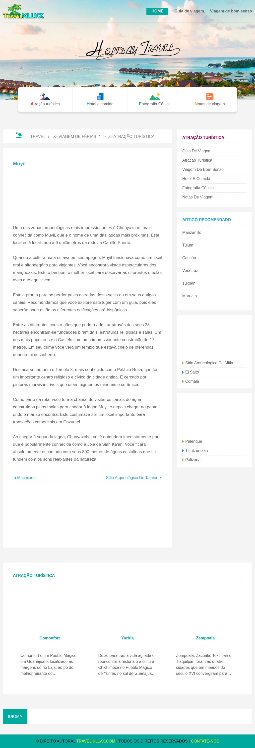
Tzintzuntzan (196, 450)
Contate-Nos (205, 741)
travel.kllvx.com (95, 741)
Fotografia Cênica (198, 188)
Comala (192, 381)
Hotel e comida (196, 179)
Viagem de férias (77, 136)
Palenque (193, 441)
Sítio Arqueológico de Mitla (209, 363)
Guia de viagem (189, 11)
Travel (38, 136)
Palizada (192, 460)
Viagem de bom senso (231, 11)
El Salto (192, 372)
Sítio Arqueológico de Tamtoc (132, 478)
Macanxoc (26, 478)
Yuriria (127, 638)
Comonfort (50, 638)
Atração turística (134, 136)
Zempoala (205, 638)
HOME (157, 11)
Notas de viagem (197, 197)
